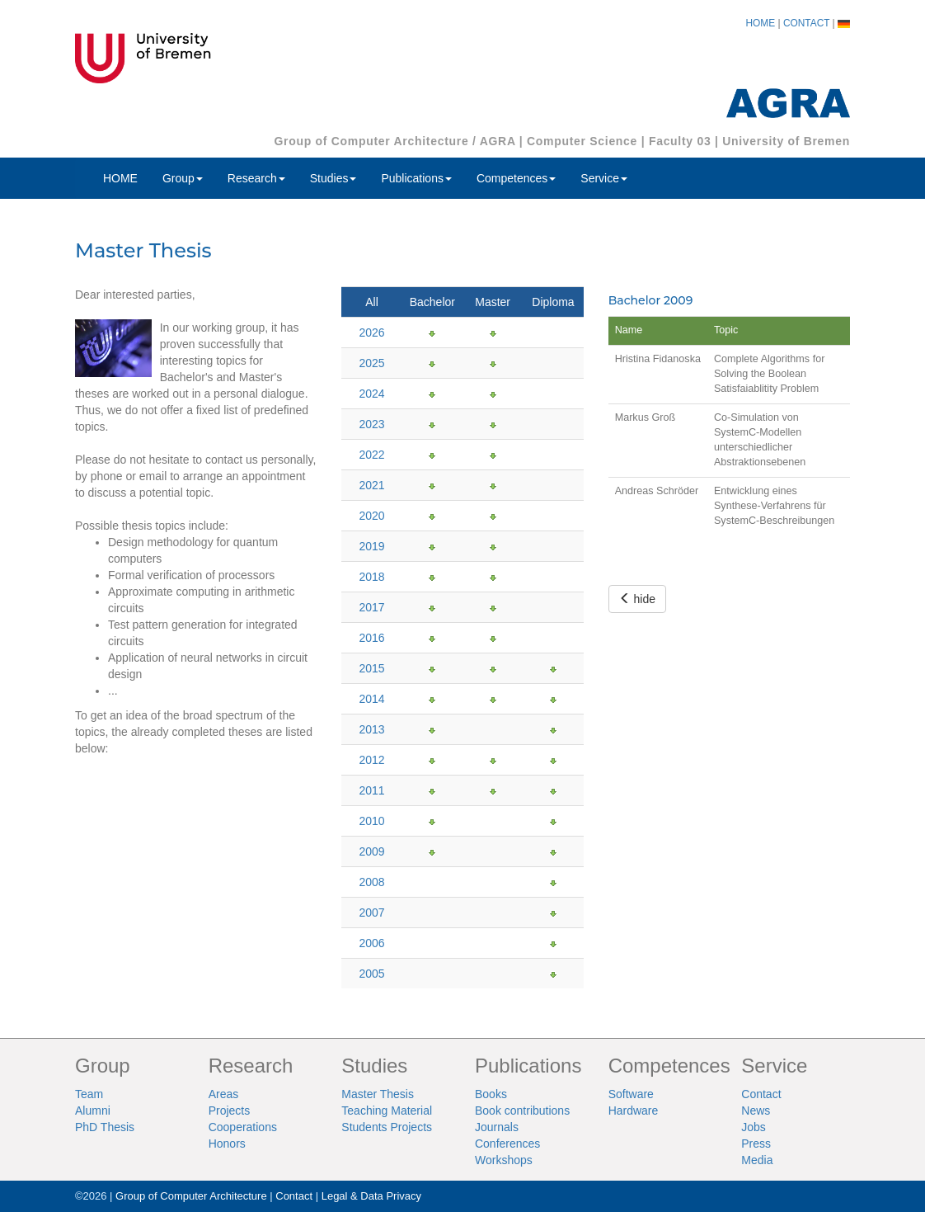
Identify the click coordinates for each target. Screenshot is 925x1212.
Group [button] (182, 178)
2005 (371, 973)
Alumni (92, 1110)
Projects (230, 1110)
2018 (371, 576)
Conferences (507, 1143)
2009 (371, 851)
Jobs (753, 1127)
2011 (371, 790)
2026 (371, 332)
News (755, 1110)
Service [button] (603, 178)
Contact (761, 1094)
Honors (227, 1143)
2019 (371, 546)
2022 (371, 454)
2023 (371, 424)
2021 (371, 485)
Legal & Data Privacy (371, 1196)
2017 (371, 607)
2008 (371, 882)
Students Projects (386, 1127)
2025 (371, 363)
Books (491, 1094)
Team (89, 1094)
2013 (371, 729)
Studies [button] (333, 178)
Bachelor (432, 302)
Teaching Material (386, 1110)
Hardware (633, 1110)
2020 (371, 515)
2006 (371, 943)
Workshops (504, 1160)
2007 (371, 912)
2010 (371, 821)
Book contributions (522, 1110)
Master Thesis (377, 1094)
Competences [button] (516, 178)
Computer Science (582, 141)
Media (756, 1160)
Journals (497, 1127)
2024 (371, 393)
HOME (761, 23)
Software (631, 1094)
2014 (371, 698)
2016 (371, 637)
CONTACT (806, 23)
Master (492, 302)
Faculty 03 (680, 141)
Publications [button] (416, 178)
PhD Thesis (104, 1127)
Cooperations (243, 1127)
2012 (371, 759)
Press (756, 1143)
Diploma (553, 302)
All (371, 302)
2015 (371, 668)
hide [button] (637, 599)
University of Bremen (786, 141)
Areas (224, 1094)
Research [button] (256, 178)
